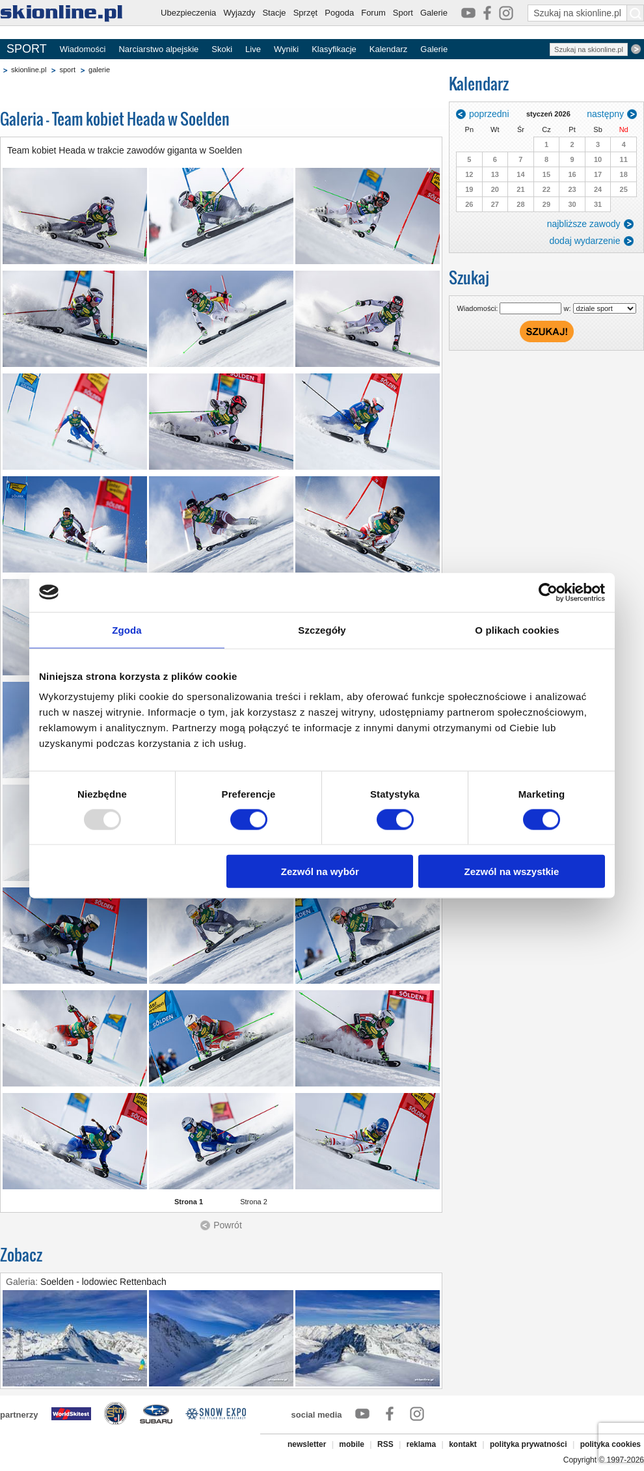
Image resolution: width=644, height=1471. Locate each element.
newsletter (307, 1444)
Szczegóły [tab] (321, 629)
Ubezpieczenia (188, 13)
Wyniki (286, 49)
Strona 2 (253, 1202)
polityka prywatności (528, 1444)
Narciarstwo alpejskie (158, 49)
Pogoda (339, 13)
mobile (351, 1444)
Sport (403, 13)
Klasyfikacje (334, 49)
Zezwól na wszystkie (511, 871)
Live (253, 49)
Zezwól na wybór (320, 871)
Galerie (434, 13)
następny (605, 114)
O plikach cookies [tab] (517, 629)
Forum (373, 13)
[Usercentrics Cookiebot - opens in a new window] (548, 592)
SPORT (27, 48)
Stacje (274, 13)
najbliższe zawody (584, 224)
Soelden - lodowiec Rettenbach (103, 1281)
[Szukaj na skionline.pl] (635, 13)
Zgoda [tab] (127, 629)
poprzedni (489, 114)
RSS (385, 1444)
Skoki (221, 49)
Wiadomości (83, 49)
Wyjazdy (239, 13)
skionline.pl (28, 70)
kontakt (463, 1444)
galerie (99, 70)
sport (67, 70)
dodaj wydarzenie (585, 241)
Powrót (227, 1225)
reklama (421, 1444)
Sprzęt (305, 13)
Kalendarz (388, 49)
